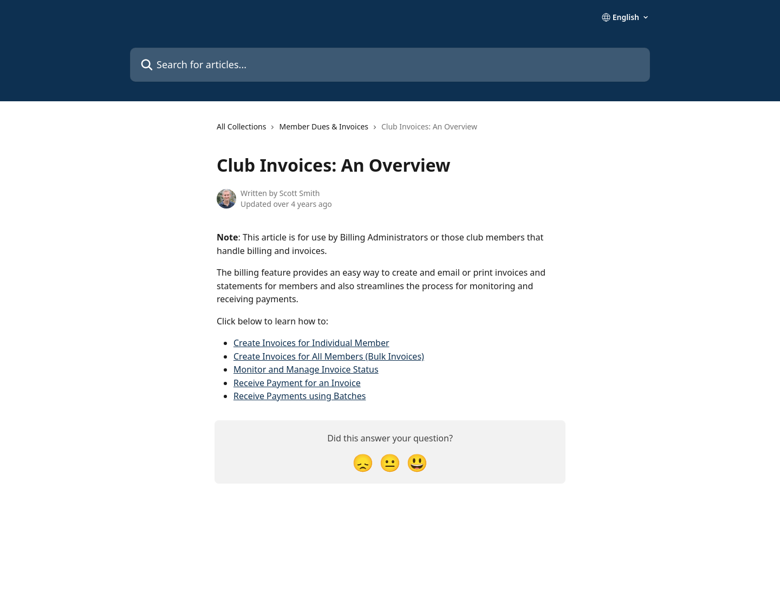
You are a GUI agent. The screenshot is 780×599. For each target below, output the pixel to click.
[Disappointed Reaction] (362, 462)
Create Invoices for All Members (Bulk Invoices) (328, 356)
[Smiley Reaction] (417, 462)
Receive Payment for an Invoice (297, 383)
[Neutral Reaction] (390, 462)
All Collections (241, 126)
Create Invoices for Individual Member (311, 343)
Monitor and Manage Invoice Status (306, 369)
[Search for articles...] (390, 65)
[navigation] (347, 131)
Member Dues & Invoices (323, 126)
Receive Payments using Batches (299, 396)
